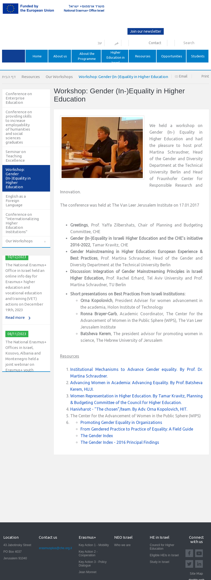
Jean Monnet (87, 572)
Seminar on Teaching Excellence (16, 155)
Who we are (122, 545)
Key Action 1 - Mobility (94, 545)
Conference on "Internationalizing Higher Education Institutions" (22, 223)
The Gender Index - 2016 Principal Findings (119, 442)
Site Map (196, 573)
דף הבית (9, 76)
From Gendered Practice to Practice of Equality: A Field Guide (136, 429)
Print (205, 76)
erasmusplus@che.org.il (55, 548)
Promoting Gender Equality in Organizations (121, 422)
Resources (30, 76)
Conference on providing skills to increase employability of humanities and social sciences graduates (19, 127)
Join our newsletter (145, 31)
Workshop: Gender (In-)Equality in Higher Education (18, 178)
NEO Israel (123, 537)
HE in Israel (159, 537)
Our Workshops (59, 76)
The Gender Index (96, 435)
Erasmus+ (87, 537)
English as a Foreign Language (16, 200)
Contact (155, 43)
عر (117, 43)
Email (181, 76)
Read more (15, 319)
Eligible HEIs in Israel (164, 555)
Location (11, 537)
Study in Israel (159, 562)
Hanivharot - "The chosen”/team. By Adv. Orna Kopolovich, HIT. (128, 409)
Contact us (48, 537)
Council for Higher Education (162, 546)
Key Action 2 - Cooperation (88, 553)
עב (100, 43)
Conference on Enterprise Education (19, 98)
